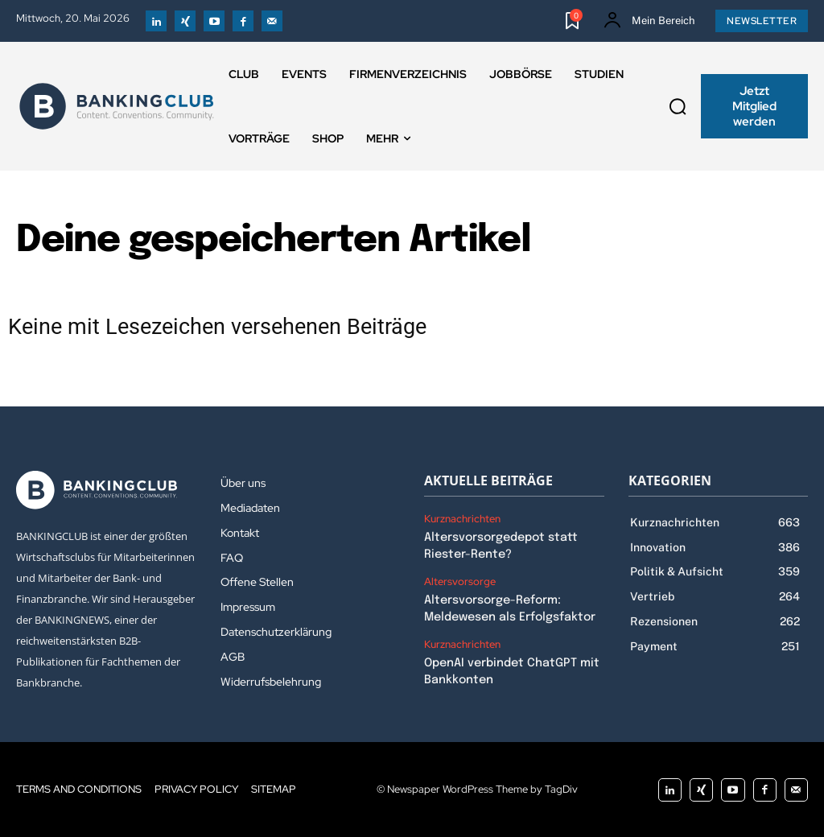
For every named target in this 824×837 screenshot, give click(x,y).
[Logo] (116, 106)
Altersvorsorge (460, 580)
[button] (677, 106)
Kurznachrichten (462, 519)
